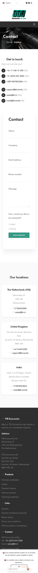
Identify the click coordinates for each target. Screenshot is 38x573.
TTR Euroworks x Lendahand (14, 525)
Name (11, 130)
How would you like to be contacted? (19, 216)
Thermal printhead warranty (14, 513)
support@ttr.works (14, 89)
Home (9, 42)
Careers (5, 508)
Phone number (15, 174)
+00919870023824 (14, 81)
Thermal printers (9, 492)
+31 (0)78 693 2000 (15, 76)
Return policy (7, 517)
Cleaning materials (10, 497)
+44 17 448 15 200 (14, 70)
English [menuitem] (8, 3)
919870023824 (20, 386)
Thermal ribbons (9, 488)
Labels (4, 484)
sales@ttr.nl (11, 95)
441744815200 (20, 349)
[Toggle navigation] (34, 24)
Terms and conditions (11, 521)
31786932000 (20, 308)
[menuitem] (10, 3)
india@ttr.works (13, 100)
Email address (15, 159)
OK (19, 566)
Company (13, 145)
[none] (10, 3)
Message (13, 188)
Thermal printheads (10, 480)
